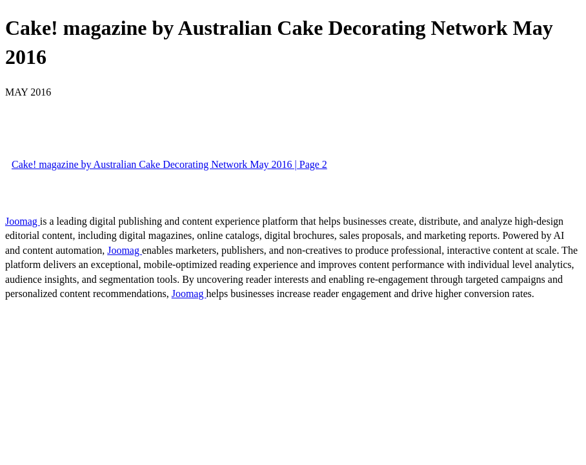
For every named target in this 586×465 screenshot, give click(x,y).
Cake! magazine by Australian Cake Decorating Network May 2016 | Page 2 (169, 164)
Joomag (22, 221)
